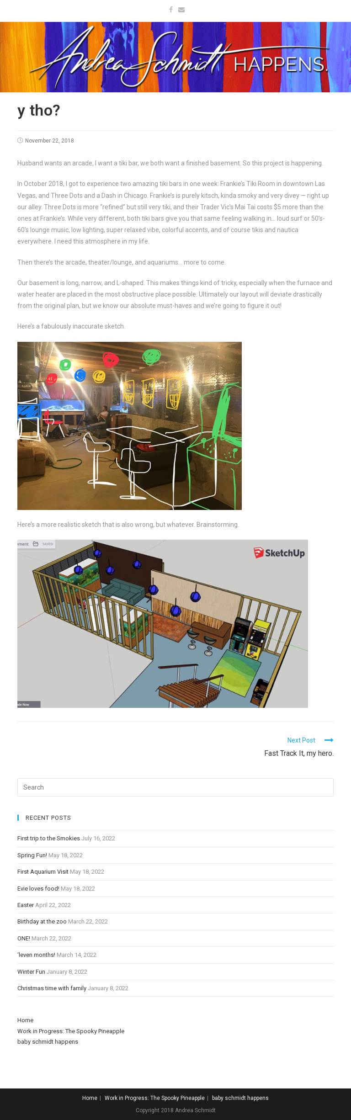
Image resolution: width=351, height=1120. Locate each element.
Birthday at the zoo (42, 921)
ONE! (23, 938)
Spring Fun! (32, 855)
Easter (25, 905)
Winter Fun (31, 971)
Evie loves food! (38, 888)
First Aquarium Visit (43, 871)
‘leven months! (36, 954)
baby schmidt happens (47, 1041)
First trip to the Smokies (48, 838)
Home (25, 1020)
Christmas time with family (51, 988)
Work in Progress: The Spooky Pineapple (70, 1031)
